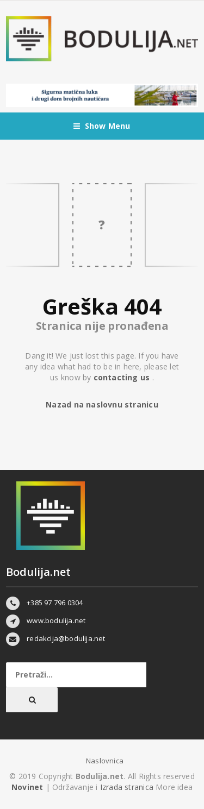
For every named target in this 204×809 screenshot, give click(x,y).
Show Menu (101, 126)
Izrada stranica (128, 787)
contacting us (123, 377)
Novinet (27, 787)
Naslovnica (104, 761)
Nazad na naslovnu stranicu (102, 404)
